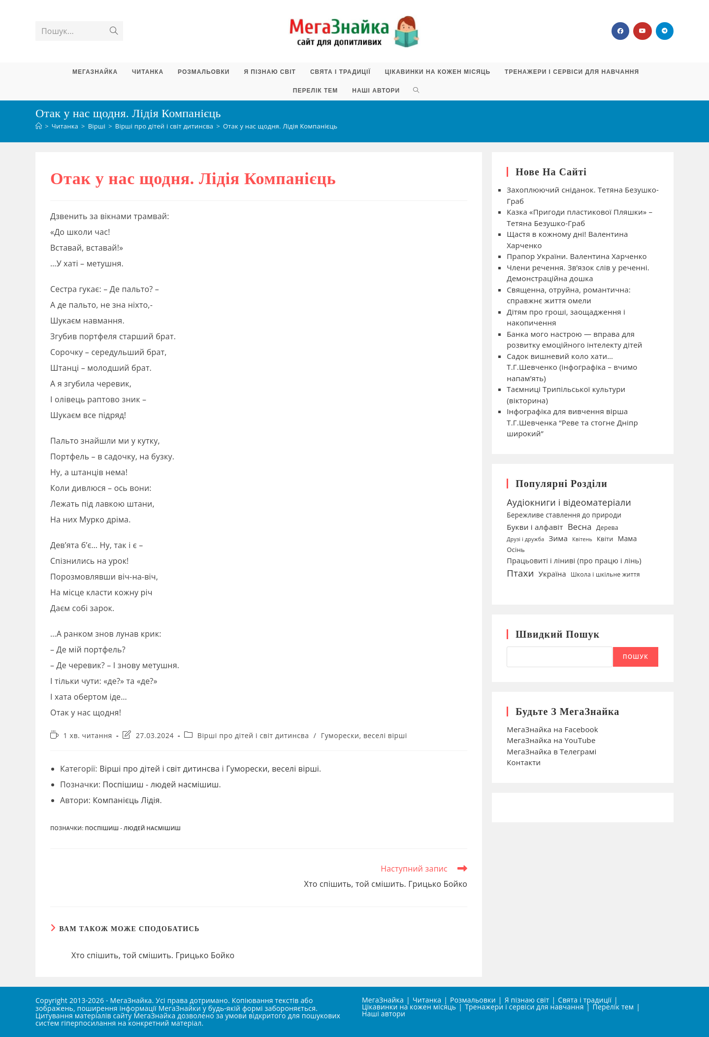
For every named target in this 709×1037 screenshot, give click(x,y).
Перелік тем (613, 1006)
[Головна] (38, 126)
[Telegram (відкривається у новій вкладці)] (665, 31)
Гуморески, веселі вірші (364, 735)
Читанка (427, 1000)
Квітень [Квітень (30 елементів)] (582, 539)
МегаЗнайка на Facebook (552, 729)
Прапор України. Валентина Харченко (578, 256)
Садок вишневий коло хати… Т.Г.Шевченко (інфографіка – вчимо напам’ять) (572, 367)
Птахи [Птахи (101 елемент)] (520, 573)
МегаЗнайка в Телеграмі (551, 751)
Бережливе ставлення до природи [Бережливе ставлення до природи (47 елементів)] (564, 514)
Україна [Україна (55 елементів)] (552, 574)
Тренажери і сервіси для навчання (524, 1006)
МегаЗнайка (383, 1000)
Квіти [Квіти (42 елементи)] (605, 538)
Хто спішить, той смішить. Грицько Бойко (153, 955)
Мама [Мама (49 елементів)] (627, 538)
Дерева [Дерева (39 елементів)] (607, 527)
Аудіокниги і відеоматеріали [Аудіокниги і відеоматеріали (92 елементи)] (569, 502)
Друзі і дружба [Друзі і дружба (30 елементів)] (525, 539)
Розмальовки (473, 1000)
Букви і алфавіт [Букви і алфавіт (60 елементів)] (535, 527)
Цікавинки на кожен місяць (409, 1006)
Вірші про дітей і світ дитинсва (253, 735)
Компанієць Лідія (126, 800)
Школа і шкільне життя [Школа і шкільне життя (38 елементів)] (605, 574)
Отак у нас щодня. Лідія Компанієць (280, 126)
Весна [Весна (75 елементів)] (580, 526)
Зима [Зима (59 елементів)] (558, 538)
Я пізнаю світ (527, 1000)
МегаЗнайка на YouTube (551, 740)
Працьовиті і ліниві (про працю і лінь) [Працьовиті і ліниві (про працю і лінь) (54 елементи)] (574, 560)
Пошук (635, 656)
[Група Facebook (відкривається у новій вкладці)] (620, 31)
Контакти (524, 762)
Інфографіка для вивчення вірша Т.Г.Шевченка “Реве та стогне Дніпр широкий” (572, 422)
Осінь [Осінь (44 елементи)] (516, 549)
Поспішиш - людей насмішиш (161, 784)
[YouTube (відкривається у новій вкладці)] (642, 31)
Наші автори (383, 1013)
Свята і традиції (585, 1000)
